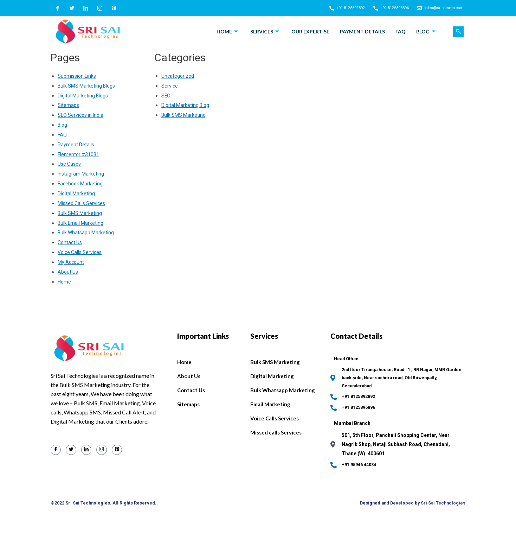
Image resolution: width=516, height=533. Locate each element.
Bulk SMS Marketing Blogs (87, 86)
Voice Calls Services (81, 252)
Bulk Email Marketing (81, 223)
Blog (426, 31)
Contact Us (71, 242)
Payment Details (362, 31)
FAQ (400, 31)
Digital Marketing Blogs (84, 96)
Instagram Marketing (81, 174)
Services (265, 31)
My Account (71, 262)
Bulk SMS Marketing (80, 213)
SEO (166, 96)
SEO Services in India (82, 115)
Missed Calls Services (83, 203)
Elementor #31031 (79, 154)
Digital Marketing (76, 193)
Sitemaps (68, 105)
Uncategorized (178, 76)
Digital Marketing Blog (186, 105)
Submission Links (78, 76)
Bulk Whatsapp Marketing (87, 232)
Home (228, 31)
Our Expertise (310, 31)
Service (169, 86)
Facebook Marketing (81, 183)
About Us (68, 272)
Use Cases (70, 164)
